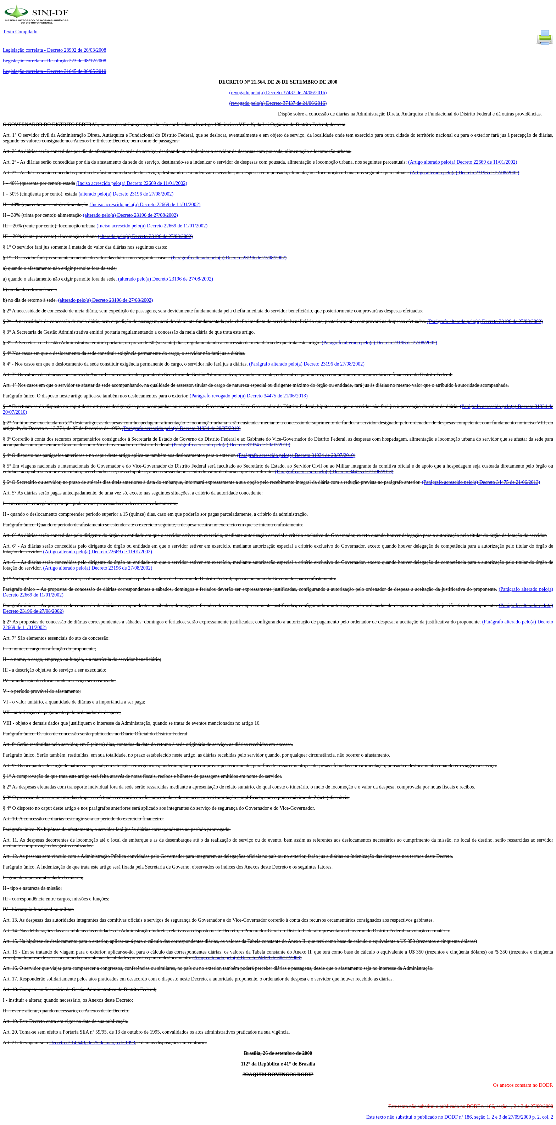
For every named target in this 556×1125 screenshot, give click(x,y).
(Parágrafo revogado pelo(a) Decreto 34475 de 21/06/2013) (249, 395)
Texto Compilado (20, 31)
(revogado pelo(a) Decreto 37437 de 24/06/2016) (278, 92)
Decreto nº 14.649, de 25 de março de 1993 (92, 1042)
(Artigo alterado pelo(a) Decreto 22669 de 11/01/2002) (462, 162)
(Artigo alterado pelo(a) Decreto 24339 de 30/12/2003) (247, 957)
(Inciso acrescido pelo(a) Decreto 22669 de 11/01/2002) (131, 183)
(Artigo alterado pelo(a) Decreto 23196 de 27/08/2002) (464, 172)
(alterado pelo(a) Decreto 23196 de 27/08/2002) (125, 194)
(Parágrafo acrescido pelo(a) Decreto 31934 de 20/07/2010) (181, 428)
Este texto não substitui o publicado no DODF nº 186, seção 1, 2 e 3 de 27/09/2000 (459, 1117)
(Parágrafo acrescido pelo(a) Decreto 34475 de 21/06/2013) (334, 471)
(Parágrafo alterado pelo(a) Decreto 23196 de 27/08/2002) (229, 257)
